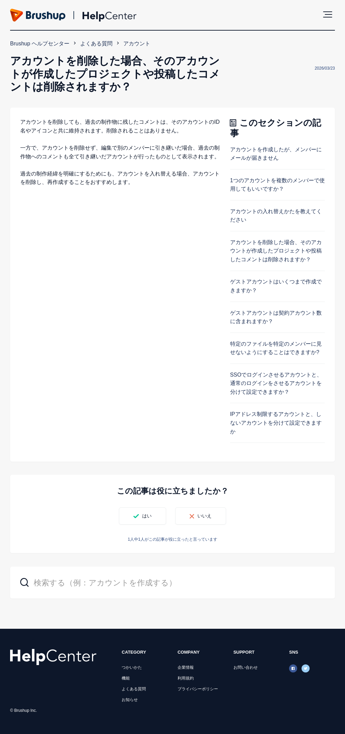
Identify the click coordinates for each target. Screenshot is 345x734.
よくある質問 (96, 43)
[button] (327, 14)
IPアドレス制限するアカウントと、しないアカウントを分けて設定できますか (276, 422)
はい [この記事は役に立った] (147, 515)
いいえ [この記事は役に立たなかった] (204, 515)
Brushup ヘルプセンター (39, 43)
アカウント (136, 43)
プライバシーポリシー (198, 689)
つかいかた (132, 667)
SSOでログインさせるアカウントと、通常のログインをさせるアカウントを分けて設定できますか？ (276, 383)
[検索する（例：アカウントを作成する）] (172, 582)
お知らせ (130, 699)
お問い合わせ (245, 667)
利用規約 (186, 678)
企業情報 (186, 667)
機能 (126, 678)
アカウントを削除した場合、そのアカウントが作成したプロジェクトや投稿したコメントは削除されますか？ (276, 250)
